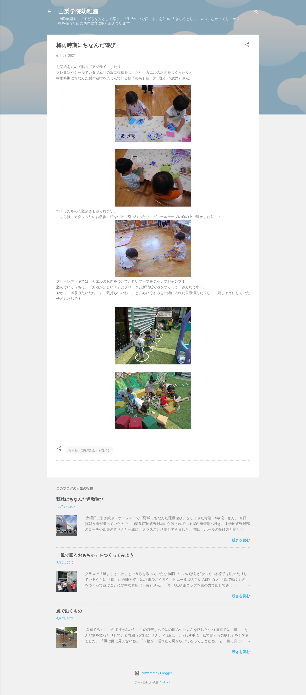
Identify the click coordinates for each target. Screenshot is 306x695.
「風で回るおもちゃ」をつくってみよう (95, 555)
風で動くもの (69, 610)
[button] (247, 45)
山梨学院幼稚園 (78, 11)
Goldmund (165, 682)
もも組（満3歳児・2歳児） (89, 450)
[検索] (256, 13)
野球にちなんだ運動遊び (80, 499)
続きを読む (241, 540)
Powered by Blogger (153, 673)
